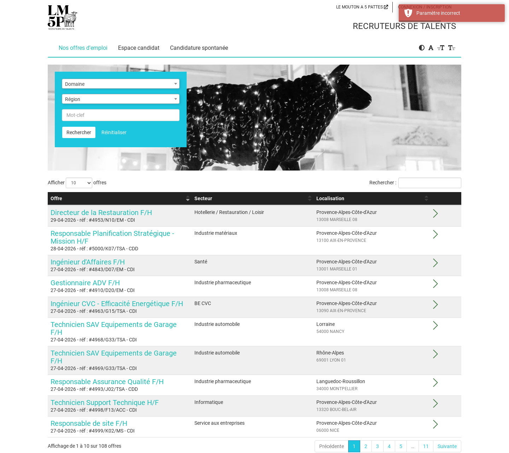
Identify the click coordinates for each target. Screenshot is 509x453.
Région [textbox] (72, 99)
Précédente (331, 423)
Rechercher (78, 132)
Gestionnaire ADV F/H (85, 275)
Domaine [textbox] (74, 84)
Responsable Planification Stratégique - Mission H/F (132, 233)
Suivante (447, 423)
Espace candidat (138, 47)
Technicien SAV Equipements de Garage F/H (120, 316)
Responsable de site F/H (89, 400)
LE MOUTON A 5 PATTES (362, 7)
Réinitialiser (114, 132)
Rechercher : (415, 183)
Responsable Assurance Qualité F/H (107, 358)
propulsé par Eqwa (255, 449)
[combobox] (121, 84)
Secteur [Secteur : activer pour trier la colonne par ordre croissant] (290, 198)
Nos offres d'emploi (83, 47)
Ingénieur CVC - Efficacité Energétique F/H (117, 296)
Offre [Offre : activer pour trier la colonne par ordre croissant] (56, 198)
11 (426, 423)
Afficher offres (77, 183)
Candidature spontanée (199, 47)
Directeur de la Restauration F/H (101, 212)
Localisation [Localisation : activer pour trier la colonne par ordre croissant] (385, 198)
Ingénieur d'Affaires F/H (88, 254)
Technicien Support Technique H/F (105, 379)
